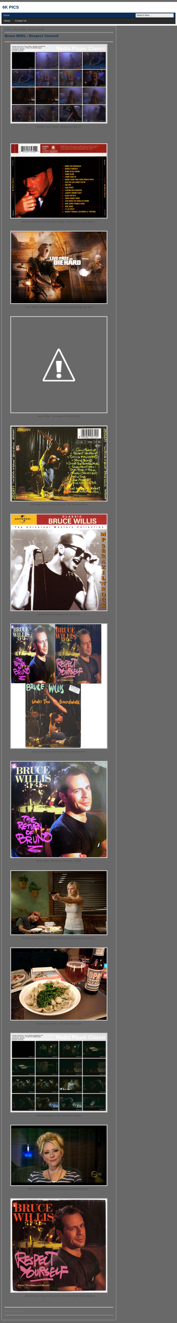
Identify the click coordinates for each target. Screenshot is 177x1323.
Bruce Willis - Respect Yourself (31, 36)
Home (6, 15)
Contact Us (20, 20)
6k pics (10, 7)
